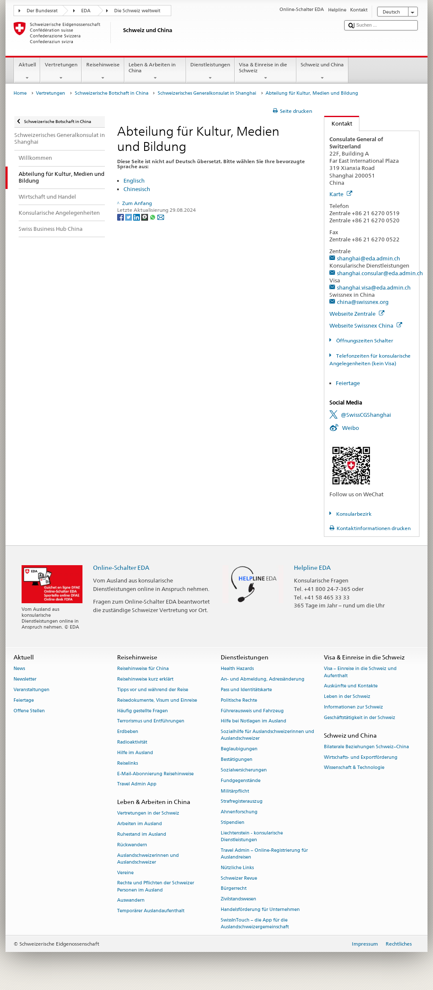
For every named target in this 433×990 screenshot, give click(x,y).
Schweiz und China (322, 71)
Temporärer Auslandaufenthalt (150, 911)
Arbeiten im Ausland (139, 824)
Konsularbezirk (353, 514)
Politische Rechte (239, 700)
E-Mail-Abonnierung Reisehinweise (155, 774)
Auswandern (131, 900)
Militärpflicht (235, 791)
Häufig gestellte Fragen (142, 711)
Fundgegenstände (240, 780)
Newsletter (25, 679)
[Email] (160, 216)
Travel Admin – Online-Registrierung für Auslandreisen (264, 854)
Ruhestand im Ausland (141, 834)
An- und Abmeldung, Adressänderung (262, 679)
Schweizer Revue (239, 878)
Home (20, 93)
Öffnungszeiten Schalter (364, 340)
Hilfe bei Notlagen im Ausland (253, 721)
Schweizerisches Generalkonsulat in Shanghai (207, 93)
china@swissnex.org (363, 301)
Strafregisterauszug (242, 801)
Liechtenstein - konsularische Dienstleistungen (252, 836)
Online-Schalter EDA (121, 567)
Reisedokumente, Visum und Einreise (157, 700)
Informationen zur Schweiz (353, 707)
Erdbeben (127, 732)
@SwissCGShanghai (366, 414)
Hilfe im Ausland (135, 752)
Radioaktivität (132, 742)
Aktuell (27, 71)
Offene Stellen (29, 711)
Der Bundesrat (42, 11)
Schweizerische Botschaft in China (111, 93)
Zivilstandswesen (238, 899)
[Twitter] (129, 216)
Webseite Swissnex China (365, 325)
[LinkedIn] (137, 216)
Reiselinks (127, 763)
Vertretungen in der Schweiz (148, 813)
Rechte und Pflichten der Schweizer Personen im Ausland (155, 887)
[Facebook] (121, 216)
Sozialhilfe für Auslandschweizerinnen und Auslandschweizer (267, 735)
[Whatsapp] (153, 216)
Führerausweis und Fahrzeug (252, 711)
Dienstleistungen (210, 71)
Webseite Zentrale (356, 313)
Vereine (125, 872)
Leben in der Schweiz (347, 697)
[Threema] (145, 216)
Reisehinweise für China (143, 669)
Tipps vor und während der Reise (152, 689)
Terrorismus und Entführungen (150, 721)
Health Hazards (237, 669)
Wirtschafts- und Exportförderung (360, 757)
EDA (85, 11)
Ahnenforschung (239, 812)
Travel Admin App (136, 784)
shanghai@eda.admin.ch (368, 258)
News (19, 669)
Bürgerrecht (234, 889)
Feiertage (348, 383)
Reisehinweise (102, 71)
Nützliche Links (237, 867)
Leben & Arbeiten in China (155, 71)
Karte (340, 194)
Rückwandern (132, 845)
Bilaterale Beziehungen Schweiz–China (366, 746)
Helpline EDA (312, 567)
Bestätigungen (236, 759)
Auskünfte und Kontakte (351, 686)
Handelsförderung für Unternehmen (260, 909)
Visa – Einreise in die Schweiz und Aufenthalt (360, 672)
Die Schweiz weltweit (137, 11)
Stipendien (232, 822)
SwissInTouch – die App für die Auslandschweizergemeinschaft (255, 923)
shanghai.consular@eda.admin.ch (380, 273)
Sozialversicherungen (244, 770)
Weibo (350, 427)
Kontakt (338, 123)
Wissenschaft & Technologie (354, 768)
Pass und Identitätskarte (246, 689)
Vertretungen (61, 71)
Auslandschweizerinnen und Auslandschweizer (148, 859)
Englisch (134, 180)
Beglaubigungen (239, 749)
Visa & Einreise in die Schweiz (265, 71)
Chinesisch (136, 189)
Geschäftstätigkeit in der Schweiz (359, 717)
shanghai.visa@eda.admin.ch (374, 287)
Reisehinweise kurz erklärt (145, 679)
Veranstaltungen (31, 689)
